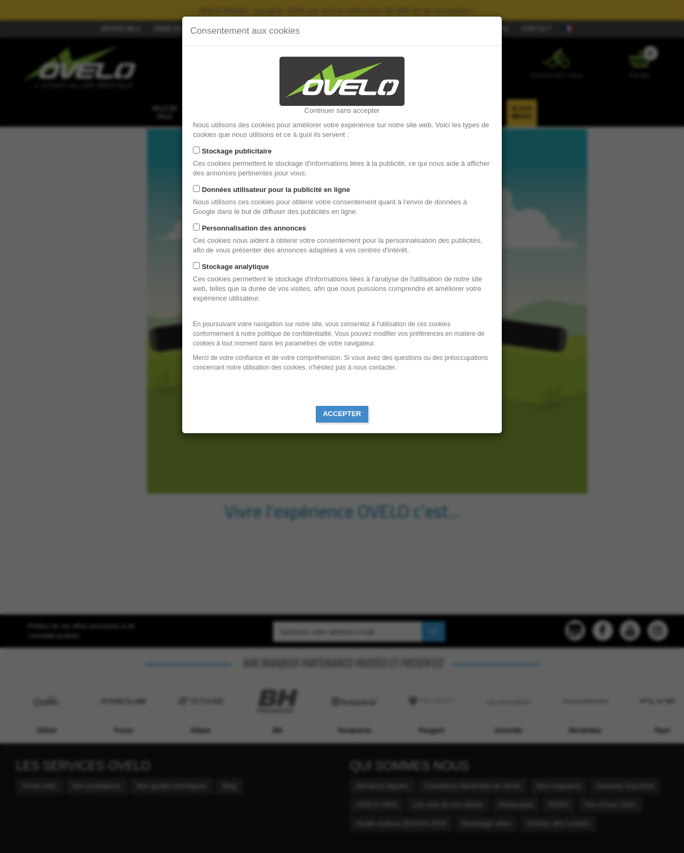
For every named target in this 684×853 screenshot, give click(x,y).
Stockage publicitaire (237, 151)
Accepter (342, 414)
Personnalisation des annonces (254, 228)
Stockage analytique (235, 267)
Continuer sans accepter (342, 110)
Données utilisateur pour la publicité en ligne (276, 190)
